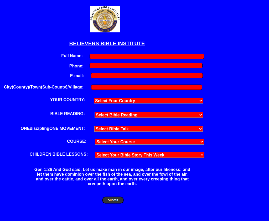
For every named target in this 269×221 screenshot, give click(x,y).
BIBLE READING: (67, 113)
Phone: (76, 66)
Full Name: (72, 55)
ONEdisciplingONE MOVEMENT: (53, 128)
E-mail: (77, 75)
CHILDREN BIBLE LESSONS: (59, 154)
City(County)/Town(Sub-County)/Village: (44, 87)
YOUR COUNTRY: (67, 99)
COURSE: (76, 141)
